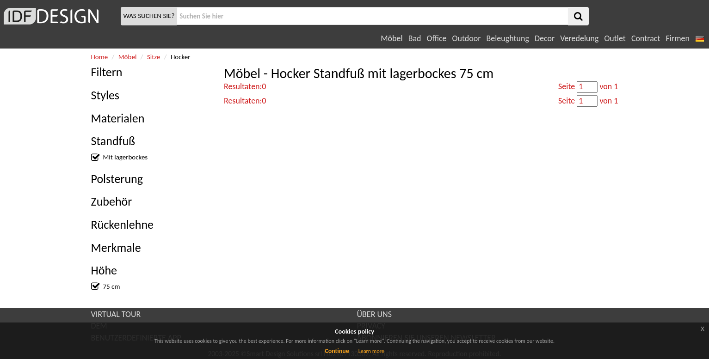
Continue (337, 351)
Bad (414, 38)
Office (437, 38)
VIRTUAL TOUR (116, 314)
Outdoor (466, 38)
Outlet (614, 38)
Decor (545, 38)
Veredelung (579, 38)
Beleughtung (507, 38)
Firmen (677, 38)
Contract (645, 38)
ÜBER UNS (374, 314)
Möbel (391, 38)
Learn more (371, 351)
